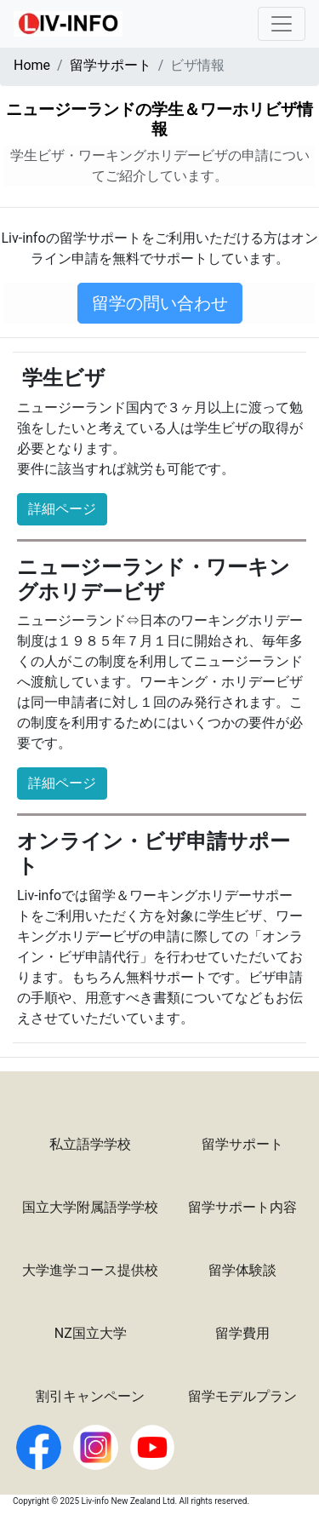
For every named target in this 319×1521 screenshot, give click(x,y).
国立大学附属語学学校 (90, 1207)
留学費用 (242, 1333)
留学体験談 (242, 1270)
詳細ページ (62, 509)
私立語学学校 (90, 1144)
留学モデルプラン (242, 1396)
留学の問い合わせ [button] (160, 303)
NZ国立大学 (90, 1333)
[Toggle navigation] (281, 24)
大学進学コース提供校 (90, 1270)
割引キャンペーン (90, 1396)
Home (32, 65)
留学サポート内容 (242, 1207)
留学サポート (110, 65)
